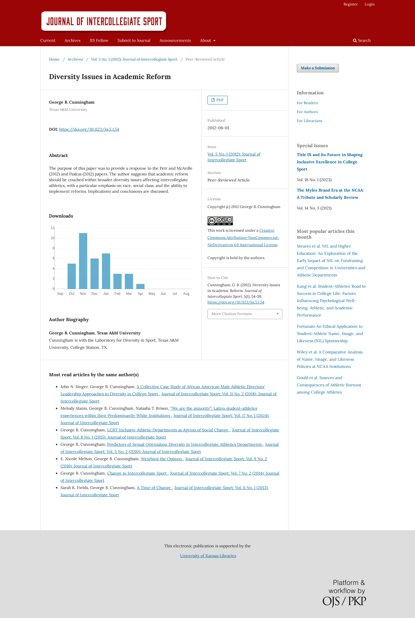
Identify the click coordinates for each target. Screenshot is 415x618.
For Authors (307, 111)
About (206, 40)
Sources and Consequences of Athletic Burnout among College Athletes (329, 385)
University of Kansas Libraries (208, 555)
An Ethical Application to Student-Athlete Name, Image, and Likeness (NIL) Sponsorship (330, 333)
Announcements (175, 40)
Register (351, 4)
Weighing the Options (162, 458)
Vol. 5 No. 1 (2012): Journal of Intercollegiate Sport (134, 59)
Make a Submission (318, 67)
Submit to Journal (134, 40)
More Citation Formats (232, 313)
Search (362, 40)
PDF (220, 100)
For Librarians (309, 120)
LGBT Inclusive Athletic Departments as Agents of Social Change (168, 429)
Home (54, 59)
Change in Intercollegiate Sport (137, 473)
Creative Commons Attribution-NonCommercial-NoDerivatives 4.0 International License (243, 237)
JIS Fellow (99, 40)
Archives (72, 40)
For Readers (307, 102)
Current (47, 40)
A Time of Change (154, 487)
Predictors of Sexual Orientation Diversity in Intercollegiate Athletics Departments (185, 444)
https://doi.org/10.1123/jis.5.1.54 (89, 129)
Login (370, 4)
